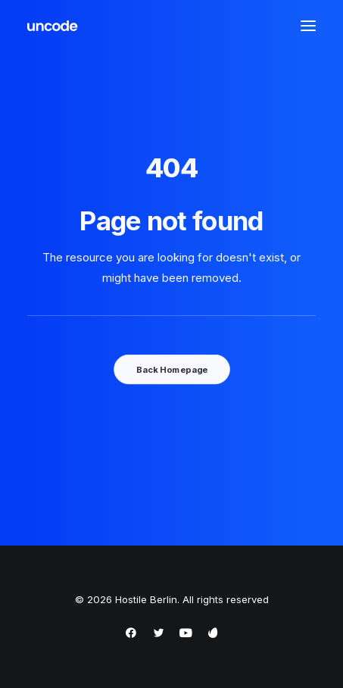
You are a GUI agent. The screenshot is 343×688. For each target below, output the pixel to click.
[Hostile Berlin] (53, 25)
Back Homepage (171, 369)
